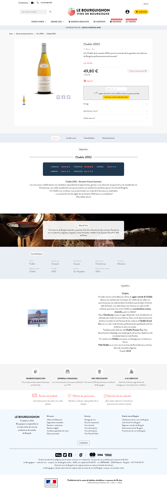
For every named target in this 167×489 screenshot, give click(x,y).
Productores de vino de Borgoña (133, 430)
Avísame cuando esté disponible (116, 97)
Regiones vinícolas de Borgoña (133, 425)
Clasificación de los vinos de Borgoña (135, 419)
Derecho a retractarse (55, 425)
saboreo (55, 138)
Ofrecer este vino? (116, 118)
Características (89, 138)
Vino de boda (89, 425)
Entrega (116, 104)
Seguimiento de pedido (55, 422)
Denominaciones (108, 138)
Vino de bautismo (90, 428)
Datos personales (53, 433)
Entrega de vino (90, 419)
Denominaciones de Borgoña (132, 428)
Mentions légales (53, 428)
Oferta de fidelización (54, 419)
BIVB (128, 350)
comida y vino (71, 138)
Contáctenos (83, 443)
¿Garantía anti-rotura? (116, 111)
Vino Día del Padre (91, 433)
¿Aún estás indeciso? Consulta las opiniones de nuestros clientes (119, 402)
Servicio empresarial (91, 422)
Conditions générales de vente (57, 430)
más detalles (88, 63)
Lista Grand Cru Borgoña (131, 422)
